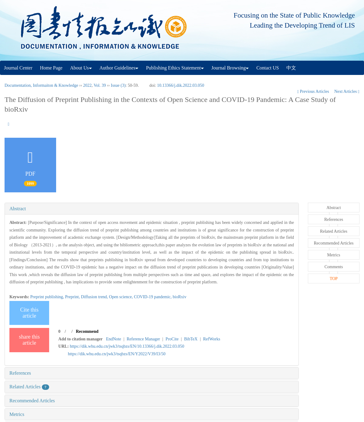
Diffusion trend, (95, 297)
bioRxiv (179, 297)
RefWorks (211, 339)
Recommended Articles (32, 400)
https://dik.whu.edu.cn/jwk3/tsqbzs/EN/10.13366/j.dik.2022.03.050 (127, 346)
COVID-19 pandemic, (153, 297)
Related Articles (29, 386)
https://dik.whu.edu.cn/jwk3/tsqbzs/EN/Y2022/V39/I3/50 (117, 354)
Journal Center (18, 67)
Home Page (51, 67)
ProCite (172, 339)
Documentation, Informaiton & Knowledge (41, 85)
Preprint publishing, (47, 297)
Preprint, (73, 297)
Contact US (267, 67)
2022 (87, 85)
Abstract (17, 208)
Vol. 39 (100, 85)
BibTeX (190, 339)
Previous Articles (313, 91)
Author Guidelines (119, 67)
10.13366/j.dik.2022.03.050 (180, 85)
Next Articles (346, 91)
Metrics (16, 414)
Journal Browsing (230, 67)
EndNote (113, 339)
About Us (81, 67)
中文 (291, 67)
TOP (334, 278)
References (20, 373)
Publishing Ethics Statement (175, 67)
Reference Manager (143, 339)
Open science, (121, 297)
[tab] (151, 208)
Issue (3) (118, 85)
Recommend (87, 331)
